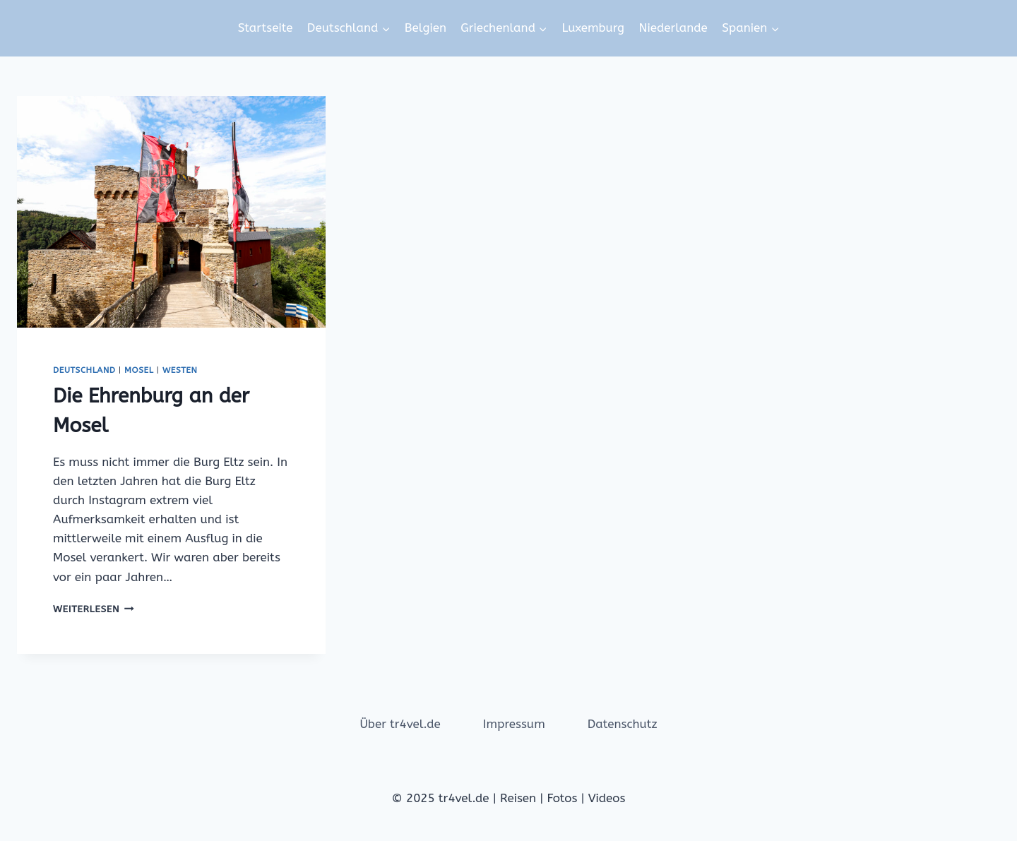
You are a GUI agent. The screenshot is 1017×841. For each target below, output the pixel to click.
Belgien (425, 27)
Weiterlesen (93, 609)
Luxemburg (592, 27)
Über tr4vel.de (399, 724)
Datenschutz (623, 724)
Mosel (138, 370)
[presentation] (171, 212)
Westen (180, 370)
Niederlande (672, 27)
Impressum (514, 724)
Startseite (265, 27)
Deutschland (84, 370)
